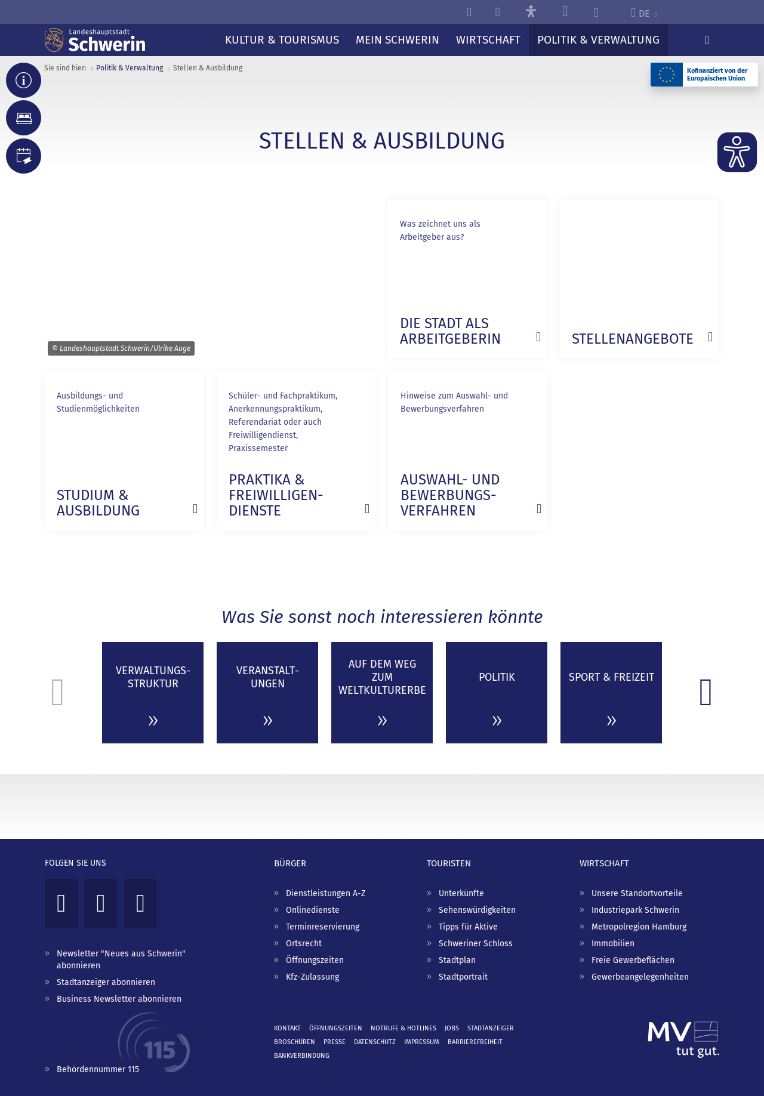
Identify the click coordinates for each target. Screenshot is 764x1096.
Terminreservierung (322, 927)
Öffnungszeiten (315, 960)
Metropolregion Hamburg (639, 927)
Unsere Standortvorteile (637, 893)
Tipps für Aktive (468, 927)
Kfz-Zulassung (312, 977)
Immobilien (613, 943)
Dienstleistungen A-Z (325, 893)
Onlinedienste (313, 910)
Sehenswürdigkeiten (477, 910)
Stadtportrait (463, 977)
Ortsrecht (304, 943)
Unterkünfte (461, 893)
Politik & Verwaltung (129, 68)
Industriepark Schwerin (635, 910)
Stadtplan (457, 960)
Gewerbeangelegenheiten (640, 977)
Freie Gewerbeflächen (633, 960)
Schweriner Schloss (476, 943)
